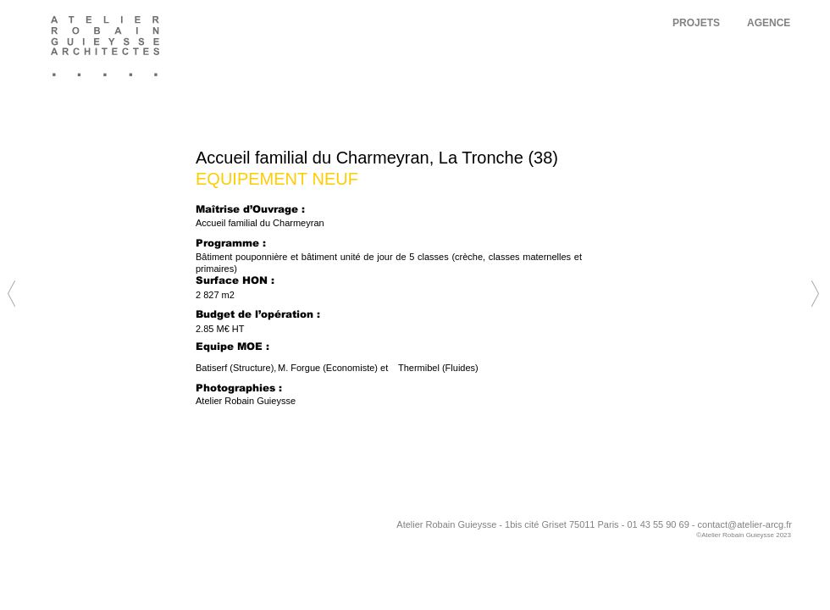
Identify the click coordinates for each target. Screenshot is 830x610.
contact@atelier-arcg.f (743, 524)
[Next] (413, 227)
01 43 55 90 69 (658, 524)
